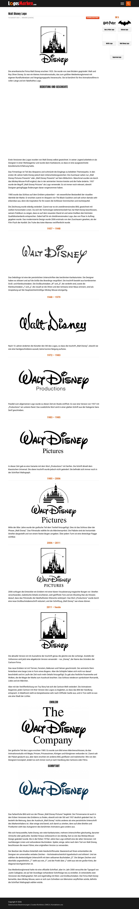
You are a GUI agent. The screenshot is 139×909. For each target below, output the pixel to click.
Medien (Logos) (28, 18)
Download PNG (92, 17)
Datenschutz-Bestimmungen (19, 905)
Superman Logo (117, 57)
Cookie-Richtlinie (37, 905)
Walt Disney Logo (124, 43)
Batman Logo (124, 30)
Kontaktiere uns (57, 905)
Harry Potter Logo (109, 30)
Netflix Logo (109, 43)
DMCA (47, 905)
